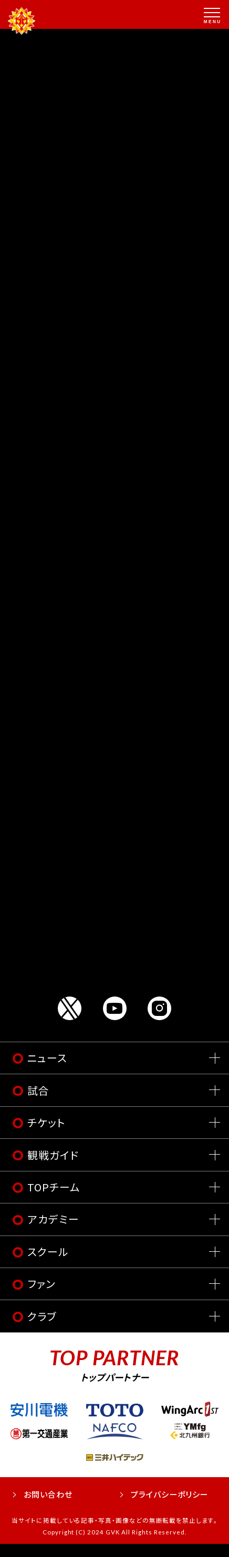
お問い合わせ (48, 1507)
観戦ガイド (53, 1168)
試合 (38, 1103)
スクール (48, 1264)
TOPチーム (53, 1200)
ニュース (47, 1071)
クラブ (42, 1329)
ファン (41, 1297)
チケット (46, 1136)
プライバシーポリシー (169, 1507)
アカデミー (53, 1232)
